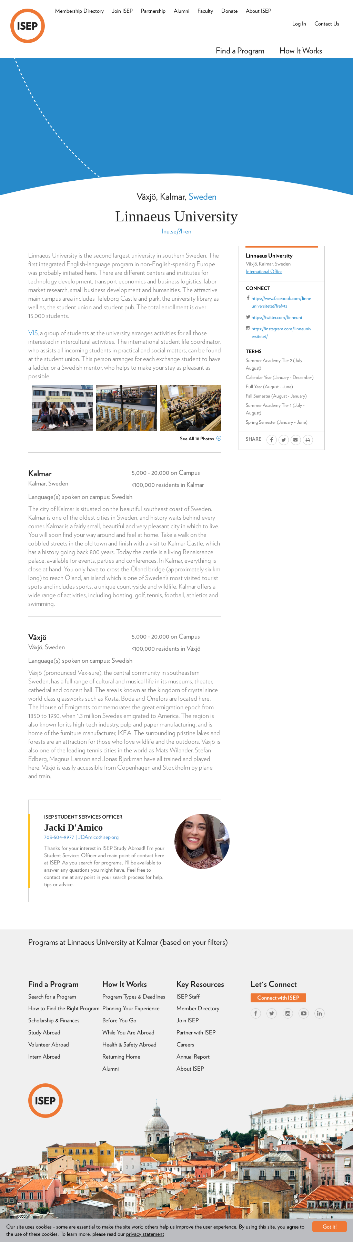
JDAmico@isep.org (98, 837)
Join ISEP (122, 11)
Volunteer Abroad (48, 1044)
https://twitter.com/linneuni (277, 317)
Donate (229, 11)
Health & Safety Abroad (129, 1044)
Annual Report (193, 1056)
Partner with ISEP (195, 1032)
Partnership (153, 11)
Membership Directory (79, 11)
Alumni (181, 11)
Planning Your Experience (131, 1008)
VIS (33, 333)
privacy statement (145, 1234)
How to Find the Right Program (64, 1008)
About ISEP (258, 11)
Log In (299, 23)
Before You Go (119, 1020)
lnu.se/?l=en (176, 231)
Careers (185, 1044)
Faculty (205, 11)
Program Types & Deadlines (133, 996)
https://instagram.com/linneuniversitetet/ (281, 332)
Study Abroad (44, 1032)
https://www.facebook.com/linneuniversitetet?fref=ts (281, 302)
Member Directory (197, 1008)
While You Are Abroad (128, 1032)
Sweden (202, 196)
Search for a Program (52, 996)
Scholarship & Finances (53, 1020)
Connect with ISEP (278, 997)
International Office (264, 271)
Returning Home (121, 1056)
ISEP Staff (188, 996)
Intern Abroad (44, 1056)
